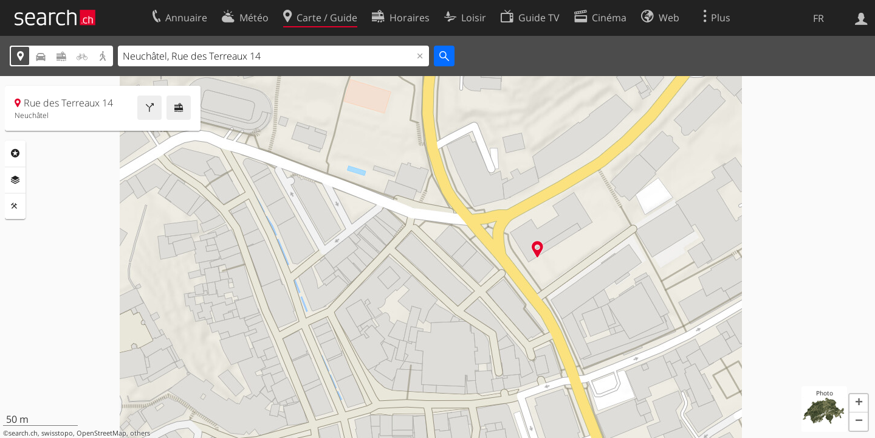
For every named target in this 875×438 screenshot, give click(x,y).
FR (818, 18)
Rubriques (15, 153)
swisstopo (57, 433)
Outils (15, 206)
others (140, 433)
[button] (858, 403)
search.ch (23, 433)
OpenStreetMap (101, 433)
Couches (15, 180)
